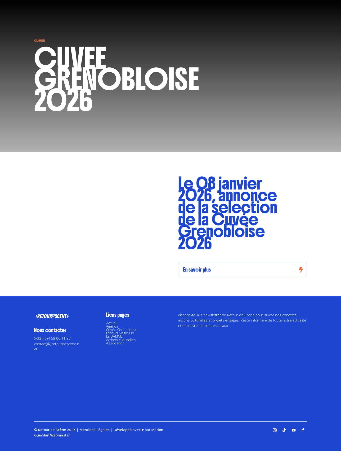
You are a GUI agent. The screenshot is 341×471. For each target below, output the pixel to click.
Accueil (111, 323)
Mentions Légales (95, 429)
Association (115, 343)
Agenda (112, 326)
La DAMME (114, 336)
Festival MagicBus (120, 332)
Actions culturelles (121, 339)
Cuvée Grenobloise (121, 329)
